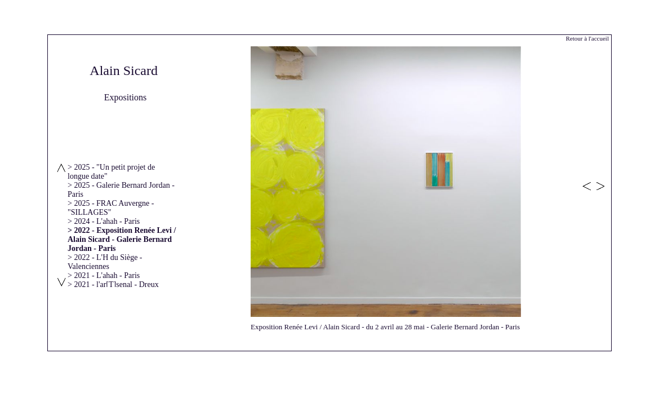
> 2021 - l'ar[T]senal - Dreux (113, 284)
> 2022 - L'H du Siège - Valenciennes (105, 262)
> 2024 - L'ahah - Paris (104, 221)
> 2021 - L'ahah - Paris (104, 275)
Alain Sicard (124, 70)
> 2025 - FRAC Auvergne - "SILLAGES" (111, 208)
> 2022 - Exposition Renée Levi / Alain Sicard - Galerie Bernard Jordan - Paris (122, 239)
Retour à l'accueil (587, 38)
